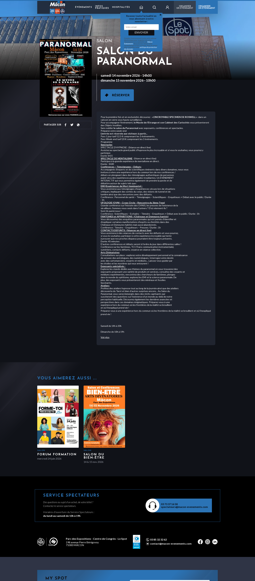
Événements (83, 7)
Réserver (121, 95)
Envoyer (141, 32)
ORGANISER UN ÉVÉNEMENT (206, 7)
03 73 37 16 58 (169, 504)
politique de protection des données (140, 48)
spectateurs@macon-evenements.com (184, 506)
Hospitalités (121, 7)
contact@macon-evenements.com (171, 543)
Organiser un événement (184, 7)
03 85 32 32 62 (158, 539)
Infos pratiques (102, 7)
